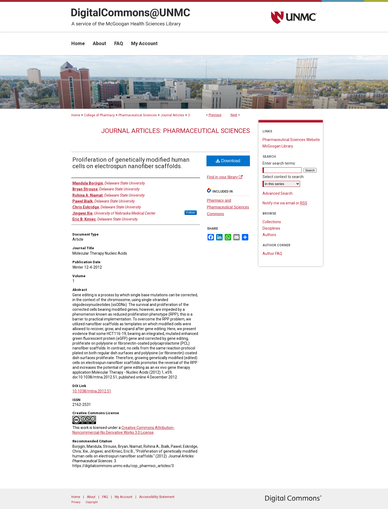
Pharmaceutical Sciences (138, 115)
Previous (215, 115)
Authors (269, 235)
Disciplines (271, 228)
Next (234, 115)
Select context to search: (283, 177)
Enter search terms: (279, 163)
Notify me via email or (285, 203)
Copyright (92, 502)
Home (75, 115)
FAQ (105, 497)
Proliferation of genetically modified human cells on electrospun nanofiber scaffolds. (131, 162)
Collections (272, 222)
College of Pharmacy (99, 115)
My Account (123, 497)
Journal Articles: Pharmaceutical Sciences (175, 131)
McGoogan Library (278, 146)
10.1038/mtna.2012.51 (91, 391)
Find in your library (225, 177)
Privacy (75, 502)
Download (228, 160)
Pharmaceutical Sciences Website (291, 140)
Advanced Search (278, 193)
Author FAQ (272, 253)
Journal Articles (172, 115)
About (91, 497)
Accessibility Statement (157, 497)
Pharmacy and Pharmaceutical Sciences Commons (228, 207)
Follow (190, 212)
